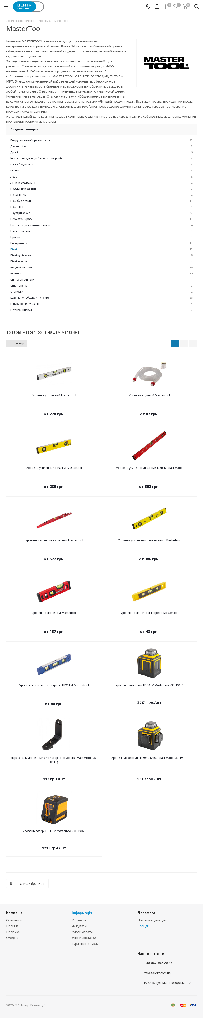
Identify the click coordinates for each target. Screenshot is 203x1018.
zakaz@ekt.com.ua (157, 973)
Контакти (79, 920)
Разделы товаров (24, 129)
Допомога (146, 912)
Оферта (12, 937)
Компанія (14, 912)
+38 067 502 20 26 (158, 963)
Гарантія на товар (85, 943)
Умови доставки (84, 937)
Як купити (79, 926)
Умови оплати (82, 932)
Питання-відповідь (151, 920)
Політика (13, 932)
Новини (12, 926)
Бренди (143, 926)
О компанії (14, 920)
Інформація (82, 912)
